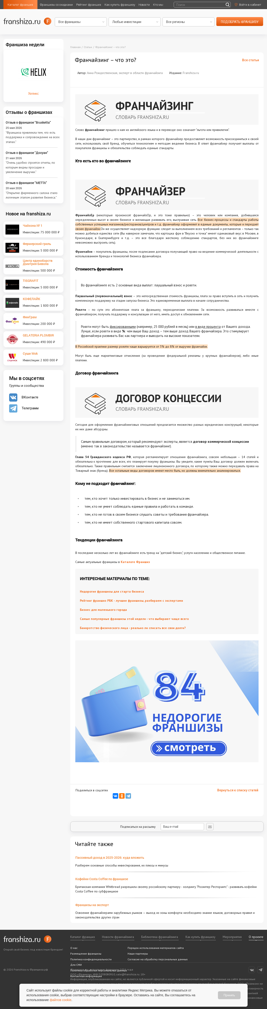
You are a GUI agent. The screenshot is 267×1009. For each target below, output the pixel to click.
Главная (75, 47)
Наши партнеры (138, 953)
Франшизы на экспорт (92, 905)
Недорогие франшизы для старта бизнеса (112, 591)
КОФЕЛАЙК (31, 299)
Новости (144, 4)
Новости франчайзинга (118, 937)
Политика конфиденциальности (91, 959)
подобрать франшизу (240, 22)
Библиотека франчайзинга (159, 937)
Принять (229, 995)
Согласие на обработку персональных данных (158, 959)
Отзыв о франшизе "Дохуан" (27, 152)
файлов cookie (60, 1000)
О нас (74, 948)
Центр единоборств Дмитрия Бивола (37, 262)
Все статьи (250, 60)
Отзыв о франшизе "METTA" (26, 183)
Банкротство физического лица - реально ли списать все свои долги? (133, 628)
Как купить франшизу (120, 4)
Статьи (88, 47)
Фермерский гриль (37, 244)
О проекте (256, 937)
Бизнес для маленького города (103, 610)
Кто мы (158, 4)
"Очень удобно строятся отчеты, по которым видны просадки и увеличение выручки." (30, 167)
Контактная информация (86, 976)
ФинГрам (30, 317)
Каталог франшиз (20, 4)
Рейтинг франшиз (88, 4)
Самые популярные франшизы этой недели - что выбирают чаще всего (134, 619)
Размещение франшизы (85, 953)
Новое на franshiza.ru (28, 214)
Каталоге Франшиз (135, 562)
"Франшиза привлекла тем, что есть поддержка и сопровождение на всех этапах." (33, 137)
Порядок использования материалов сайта (156, 948)
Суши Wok (30, 353)
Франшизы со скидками (56, 4)
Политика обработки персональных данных (98, 970)
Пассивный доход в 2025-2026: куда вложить (109, 857)
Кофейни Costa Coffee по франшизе (101, 879)
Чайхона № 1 (32, 225)
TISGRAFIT (30, 280)
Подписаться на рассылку (162, 826)
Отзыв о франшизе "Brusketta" (28, 122)
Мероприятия (232, 937)
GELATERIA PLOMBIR (38, 335)
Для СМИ (76, 964)
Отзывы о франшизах (29, 112)
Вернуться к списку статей (237, 790)
